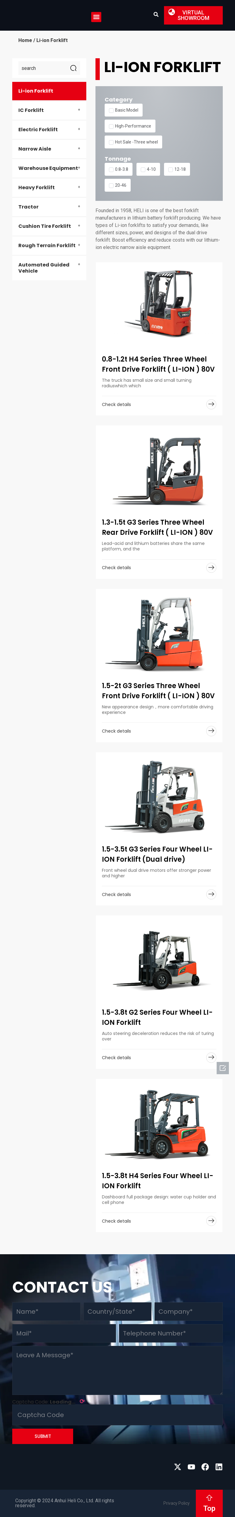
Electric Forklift (38, 129)
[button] (96, 17)
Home (25, 40)
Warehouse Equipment (48, 168)
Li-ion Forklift (35, 90)
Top (209, 1508)
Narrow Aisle (34, 148)
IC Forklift (31, 110)
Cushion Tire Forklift (44, 226)
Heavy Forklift (36, 187)
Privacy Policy (176, 1503)
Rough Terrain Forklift (47, 245)
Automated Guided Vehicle (43, 267)
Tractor (28, 206)
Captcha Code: (48, 1401)
